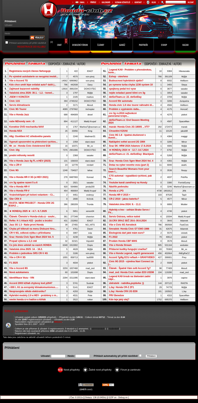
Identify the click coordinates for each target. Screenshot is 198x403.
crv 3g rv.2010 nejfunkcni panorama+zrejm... (122, 114)
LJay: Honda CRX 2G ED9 (123, 291)
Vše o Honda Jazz (19, 114)
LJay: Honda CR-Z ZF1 (121, 287)
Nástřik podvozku (118, 186)
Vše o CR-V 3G (17, 257)
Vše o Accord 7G (18, 80)
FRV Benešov (116, 295)
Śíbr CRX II (15, 199)
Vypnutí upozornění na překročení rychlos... (33, 141)
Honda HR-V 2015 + (119, 194)
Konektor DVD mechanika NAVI (26, 126)
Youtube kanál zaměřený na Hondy (128, 182)
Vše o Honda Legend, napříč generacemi (131, 253)
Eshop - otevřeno (118, 76)
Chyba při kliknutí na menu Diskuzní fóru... (32, 228)
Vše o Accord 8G (18, 268)
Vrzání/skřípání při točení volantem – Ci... (31, 194)
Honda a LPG (116, 190)
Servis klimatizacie (19, 105)
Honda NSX (15, 131)
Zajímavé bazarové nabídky (24, 88)
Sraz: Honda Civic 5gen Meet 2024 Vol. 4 (131, 160)
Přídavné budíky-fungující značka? (128, 249)
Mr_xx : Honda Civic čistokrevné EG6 (29, 145)
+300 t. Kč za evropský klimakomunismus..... (33, 287)
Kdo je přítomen (16, 311)
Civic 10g (14, 150)
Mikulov (58, 322)
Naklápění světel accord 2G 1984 (127, 141)
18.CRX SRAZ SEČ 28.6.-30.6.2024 (127, 220)
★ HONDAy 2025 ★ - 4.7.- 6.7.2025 (28, 211)
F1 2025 (13, 262)
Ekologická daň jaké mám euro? (126, 233)
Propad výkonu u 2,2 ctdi (23, 241)
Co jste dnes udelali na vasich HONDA (30, 245)
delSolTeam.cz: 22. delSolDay (125, 97)
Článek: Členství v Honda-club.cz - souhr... (32, 216)
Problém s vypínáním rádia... (125, 109)
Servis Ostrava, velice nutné (124, 216)
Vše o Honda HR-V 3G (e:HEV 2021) (28, 177)
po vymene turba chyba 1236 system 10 (131, 84)
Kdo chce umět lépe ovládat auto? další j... (32, 84)
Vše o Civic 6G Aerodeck (122, 224)
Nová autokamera (19, 272)
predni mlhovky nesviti (22, 155)
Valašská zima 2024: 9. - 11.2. (125, 204)
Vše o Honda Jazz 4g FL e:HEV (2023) (30, 160)
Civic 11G (14, 101)
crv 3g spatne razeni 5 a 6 (23, 182)
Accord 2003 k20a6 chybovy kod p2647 (30, 283)
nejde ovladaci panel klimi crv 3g (127, 92)
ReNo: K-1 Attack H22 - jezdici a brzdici (30, 220)
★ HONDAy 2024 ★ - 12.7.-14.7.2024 (129, 150)
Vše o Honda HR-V (19, 186)
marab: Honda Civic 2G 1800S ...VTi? (129, 126)
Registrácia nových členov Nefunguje (30, 71)
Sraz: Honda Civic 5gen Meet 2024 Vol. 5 (31, 237)
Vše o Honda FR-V (19, 190)
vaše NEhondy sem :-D (22, 121)
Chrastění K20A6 (118, 131)
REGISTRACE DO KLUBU (31, 46)
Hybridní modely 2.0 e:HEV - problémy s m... (33, 295)
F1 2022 (113, 237)
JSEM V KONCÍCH (19, 97)
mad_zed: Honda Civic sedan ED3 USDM (131, 272)
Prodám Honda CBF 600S (123, 241)
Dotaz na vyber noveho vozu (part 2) (129, 165)
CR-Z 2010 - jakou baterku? (124, 199)
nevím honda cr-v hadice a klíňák (27, 299)
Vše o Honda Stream (120, 245)
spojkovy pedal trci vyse (122, 88)
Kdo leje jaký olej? (119, 299)
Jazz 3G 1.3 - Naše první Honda (26, 224)
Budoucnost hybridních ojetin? (126, 80)
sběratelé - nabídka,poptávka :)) (126, 283)
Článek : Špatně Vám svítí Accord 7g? (130, 268)
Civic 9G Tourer (17, 109)
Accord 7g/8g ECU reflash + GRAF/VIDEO (132, 257)
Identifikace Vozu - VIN (21, 277)
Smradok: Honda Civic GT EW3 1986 (129, 228)
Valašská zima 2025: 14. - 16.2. (26, 249)
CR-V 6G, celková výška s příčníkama (30, 233)
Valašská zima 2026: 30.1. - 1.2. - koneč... (31, 92)
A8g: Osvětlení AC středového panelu (30, 136)
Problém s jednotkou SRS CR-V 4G (28, 253)
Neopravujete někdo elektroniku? (27, 291)
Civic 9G (14, 170)
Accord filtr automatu (120, 101)
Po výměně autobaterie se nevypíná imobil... (33, 76)
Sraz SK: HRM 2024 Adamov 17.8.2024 (130, 145)
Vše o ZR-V (15, 165)
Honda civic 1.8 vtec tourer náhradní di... (131, 105)
